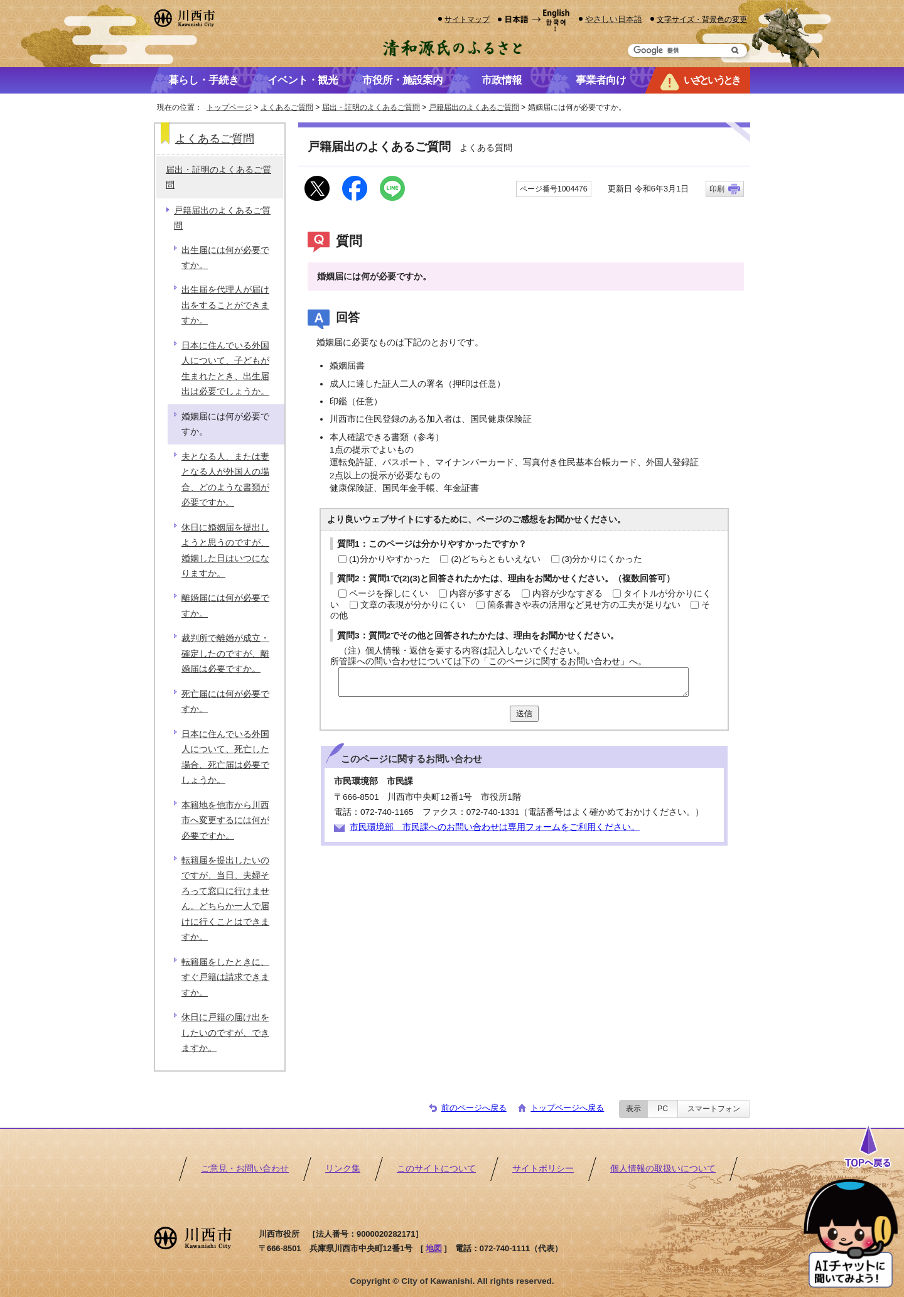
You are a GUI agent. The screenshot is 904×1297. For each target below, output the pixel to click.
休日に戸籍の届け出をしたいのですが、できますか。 (225, 1033)
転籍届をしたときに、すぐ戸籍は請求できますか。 (225, 977)
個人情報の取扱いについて (663, 1168)
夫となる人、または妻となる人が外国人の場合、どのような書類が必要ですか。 (225, 479)
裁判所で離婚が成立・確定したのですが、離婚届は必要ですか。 (225, 653)
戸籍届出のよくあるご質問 (474, 107)
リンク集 (342, 1168)
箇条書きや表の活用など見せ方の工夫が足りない (584, 605)
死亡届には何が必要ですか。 (225, 701)
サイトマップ (467, 19)
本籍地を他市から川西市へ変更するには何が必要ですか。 (225, 820)
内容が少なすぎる (567, 593)
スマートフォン (713, 1108)
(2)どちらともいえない (496, 559)
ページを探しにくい (388, 593)
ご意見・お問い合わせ (245, 1168)
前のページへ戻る (474, 1107)
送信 (524, 713)
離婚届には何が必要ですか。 (225, 605)
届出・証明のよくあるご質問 (371, 107)
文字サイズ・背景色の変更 (702, 19)
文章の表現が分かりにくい (413, 605)
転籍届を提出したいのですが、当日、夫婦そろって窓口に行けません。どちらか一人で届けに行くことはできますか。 (225, 899)
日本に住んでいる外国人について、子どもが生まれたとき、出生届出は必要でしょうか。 (225, 368)
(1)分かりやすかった (389, 559)
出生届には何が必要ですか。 (225, 257)
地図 (434, 1248)
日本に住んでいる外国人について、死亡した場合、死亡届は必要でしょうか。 (225, 757)
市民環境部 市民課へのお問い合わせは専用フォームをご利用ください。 (495, 827)
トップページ (229, 107)
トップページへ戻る (567, 1107)
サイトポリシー (543, 1168)
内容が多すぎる (480, 593)
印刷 (716, 189)
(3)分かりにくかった (602, 559)
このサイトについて (436, 1168)
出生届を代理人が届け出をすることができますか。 (225, 305)
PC (662, 1108)
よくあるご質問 (287, 107)
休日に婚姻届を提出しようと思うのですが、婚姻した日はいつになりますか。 (225, 550)
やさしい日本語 (613, 19)
